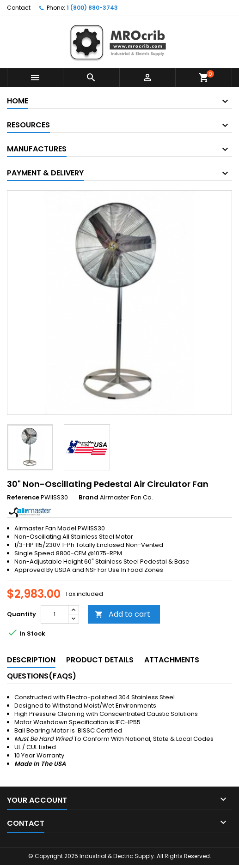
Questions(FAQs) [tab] (41, 676)
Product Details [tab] (100, 660)
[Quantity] (54, 614)
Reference (23, 497)
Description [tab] (31, 660)
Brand (88, 497)
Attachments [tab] (171, 660)
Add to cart (122, 614)
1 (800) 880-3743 (92, 8)
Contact (19, 8)
